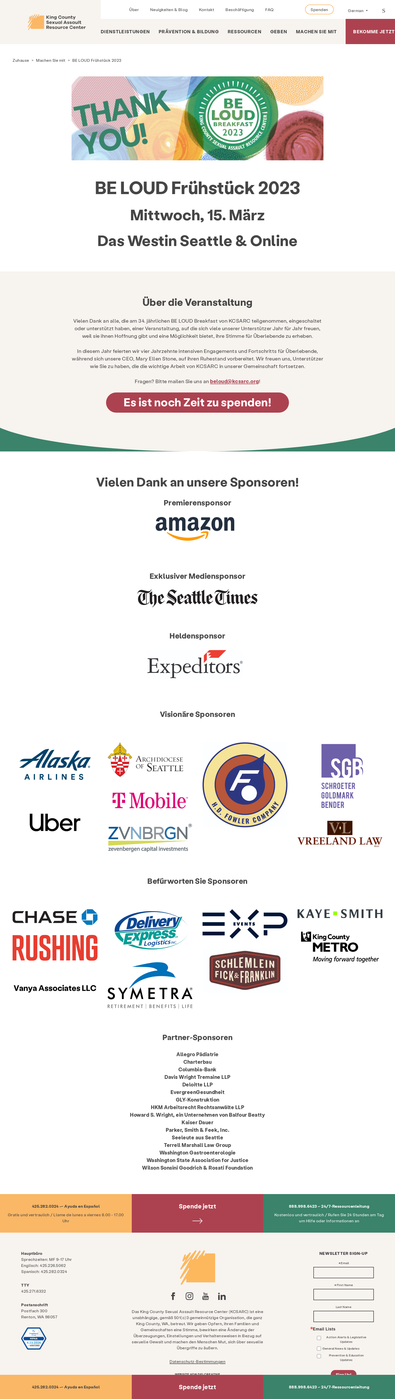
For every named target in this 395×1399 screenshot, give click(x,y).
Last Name (344, 1306)
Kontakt (206, 9)
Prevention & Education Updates (346, 1357)
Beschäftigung (239, 9)
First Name (345, 1284)
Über (134, 9)
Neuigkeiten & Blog (169, 9)
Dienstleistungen (125, 31)
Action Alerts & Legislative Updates (346, 1339)
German (356, 10)
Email (345, 1262)
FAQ (269, 9)
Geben (278, 31)
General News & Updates (340, 1348)
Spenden (319, 9)
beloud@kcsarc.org (234, 381)
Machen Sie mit (316, 31)
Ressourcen (245, 31)
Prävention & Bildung (189, 31)
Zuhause (21, 60)
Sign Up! (343, 1374)
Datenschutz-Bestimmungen (197, 1361)
